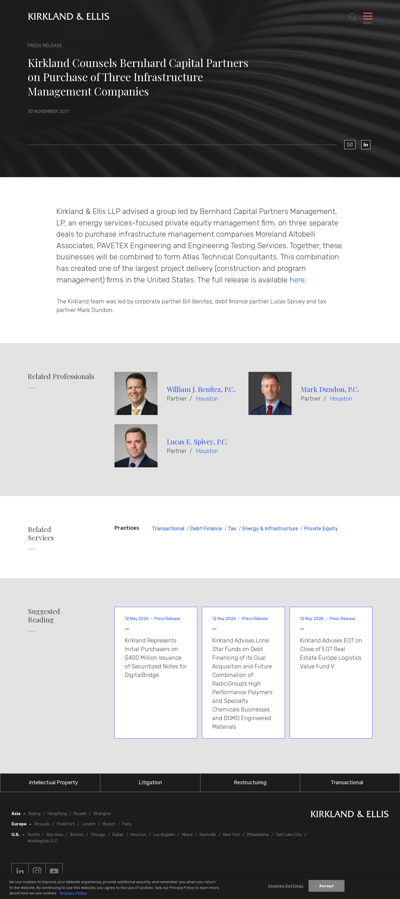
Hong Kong (57, 813)
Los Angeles (164, 834)
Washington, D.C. (43, 841)
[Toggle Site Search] (352, 17)
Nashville (208, 834)
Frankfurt (66, 824)
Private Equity (321, 528)
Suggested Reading (44, 615)
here (297, 279)
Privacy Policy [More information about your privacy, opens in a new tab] (73, 893)
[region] (200, 886)
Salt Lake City (289, 834)
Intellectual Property (53, 782)
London (88, 824)
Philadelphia (258, 834)
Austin (34, 834)
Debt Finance (206, 528)
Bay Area (55, 834)
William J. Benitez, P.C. (201, 389)
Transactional (168, 528)
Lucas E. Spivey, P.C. (197, 441)
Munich (108, 824)
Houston (207, 398)
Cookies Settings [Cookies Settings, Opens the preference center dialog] (285, 885)
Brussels (42, 824)
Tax (232, 528)
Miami (187, 834)
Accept (326, 885)
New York (231, 834)
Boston (77, 834)
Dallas (117, 834)
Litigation (150, 782)
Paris (126, 824)
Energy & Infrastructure (270, 528)
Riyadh (80, 813)
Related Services (41, 533)
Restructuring (250, 782)
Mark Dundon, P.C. (330, 389)
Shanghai (102, 813)
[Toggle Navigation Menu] (368, 17)
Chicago (98, 834)
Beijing (34, 813)
